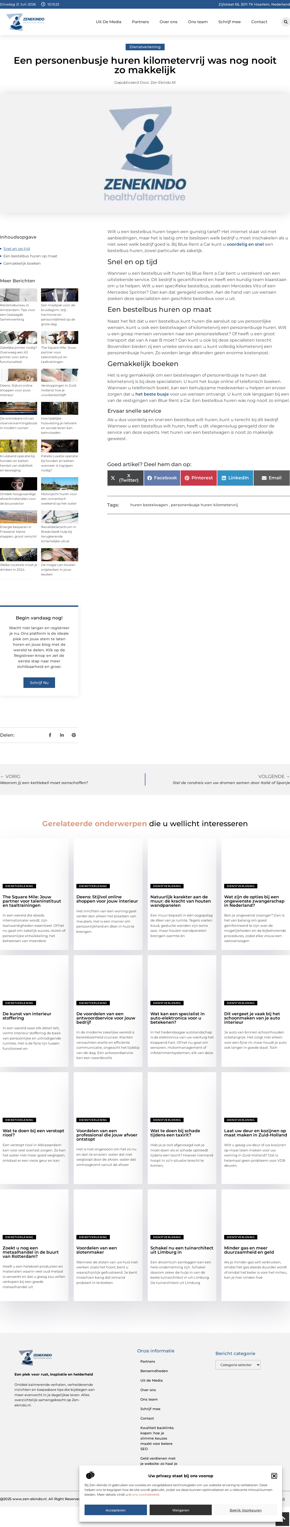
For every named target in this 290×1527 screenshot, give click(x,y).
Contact (259, 21)
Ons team (198, 21)
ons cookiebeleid (145, 1502)
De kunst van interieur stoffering (27, 1016)
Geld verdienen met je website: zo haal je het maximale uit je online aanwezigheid (159, 1466)
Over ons (169, 21)
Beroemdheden (154, 1371)
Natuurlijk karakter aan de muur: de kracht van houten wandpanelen (180, 901)
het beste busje (152, 394)
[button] (274, 1483)
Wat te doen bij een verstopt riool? (33, 1132)
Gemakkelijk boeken (22, 263)
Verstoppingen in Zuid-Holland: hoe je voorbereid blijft (59, 390)
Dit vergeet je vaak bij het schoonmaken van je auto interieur (252, 1018)
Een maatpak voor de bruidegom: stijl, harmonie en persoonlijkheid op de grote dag (58, 314)
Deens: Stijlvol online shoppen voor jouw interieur (16, 390)
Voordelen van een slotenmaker (96, 1250)
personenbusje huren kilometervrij (204, 505)
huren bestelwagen (149, 505)
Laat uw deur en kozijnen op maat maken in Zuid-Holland (255, 1132)
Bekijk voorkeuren (246, 1518)
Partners (140, 21)
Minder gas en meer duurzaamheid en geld (249, 1250)
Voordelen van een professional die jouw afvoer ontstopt (106, 1135)
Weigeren (180, 1518)
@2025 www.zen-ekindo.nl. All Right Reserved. (41, 1499)
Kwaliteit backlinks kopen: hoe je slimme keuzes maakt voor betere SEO (157, 1438)
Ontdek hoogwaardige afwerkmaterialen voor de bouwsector (18, 498)
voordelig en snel (245, 244)
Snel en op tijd (16, 248)
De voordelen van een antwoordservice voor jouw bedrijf (105, 1018)
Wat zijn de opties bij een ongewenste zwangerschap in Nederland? (254, 901)
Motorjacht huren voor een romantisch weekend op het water (59, 498)
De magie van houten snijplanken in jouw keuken (58, 569)
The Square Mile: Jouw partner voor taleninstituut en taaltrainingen (32, 901)
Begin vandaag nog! (39, 617)
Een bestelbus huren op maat (30, 256)
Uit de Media (151, 1380)
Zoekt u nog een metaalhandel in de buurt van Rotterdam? (31, 1252)
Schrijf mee (229, 21)
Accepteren (116, 1518)
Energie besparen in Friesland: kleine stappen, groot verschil (18, 531)
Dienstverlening (145, 47)
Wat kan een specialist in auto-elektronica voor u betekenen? (177, 1018)
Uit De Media (108, 21)
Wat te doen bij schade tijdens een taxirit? (175, 1132)
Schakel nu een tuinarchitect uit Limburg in (181, 1250)
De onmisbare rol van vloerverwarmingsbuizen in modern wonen (20, 423)
